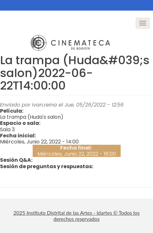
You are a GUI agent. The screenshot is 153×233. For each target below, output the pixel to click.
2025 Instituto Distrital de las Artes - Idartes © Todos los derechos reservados (76, 216)
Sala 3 (7, 129)
